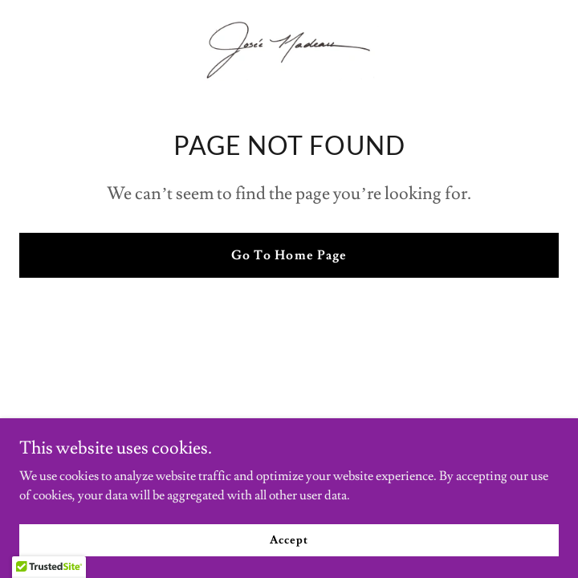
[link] (289, 48)
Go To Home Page (288, 255)
